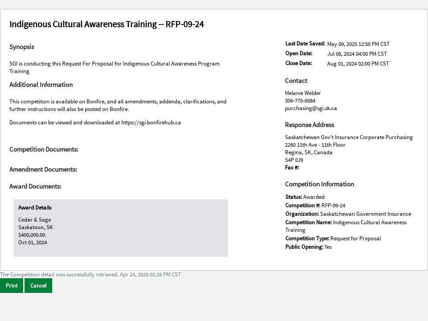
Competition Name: (309, 222)
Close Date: (298, 63)
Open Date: (298, 53)
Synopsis (21, 47)
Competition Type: (307, 238)
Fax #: (292, 167)
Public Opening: (305, 247)
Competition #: (303, 205)
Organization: (302, 214)
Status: (294, 197)
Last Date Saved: (305, 43)
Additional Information (41, 85)
